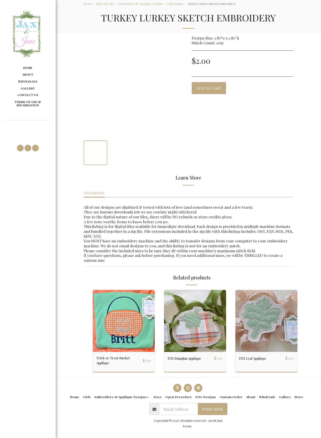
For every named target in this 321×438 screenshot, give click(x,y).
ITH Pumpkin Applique (188, 358)
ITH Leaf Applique (255, 358)
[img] (124, 321)
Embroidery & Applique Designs (140, 4)
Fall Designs (175, 4)
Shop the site (105, 4)
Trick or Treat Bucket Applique (115, 361)
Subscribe (212, 410)
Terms (187, 428)
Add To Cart (209, 88)
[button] (28, 127)
